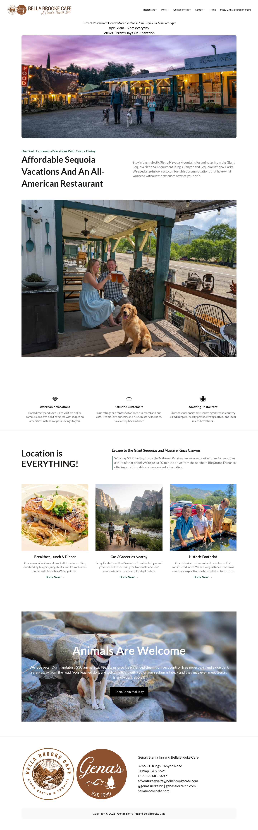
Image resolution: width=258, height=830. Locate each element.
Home (213, 9)
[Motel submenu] (168, 9)
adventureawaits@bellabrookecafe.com (168, 781)
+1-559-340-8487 (152, 776)
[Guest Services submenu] (190, 9)
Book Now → (55, 577)
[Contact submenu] (204, 9)
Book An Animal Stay (129, 692)
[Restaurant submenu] (156, 9)
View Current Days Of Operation (129, 33)
